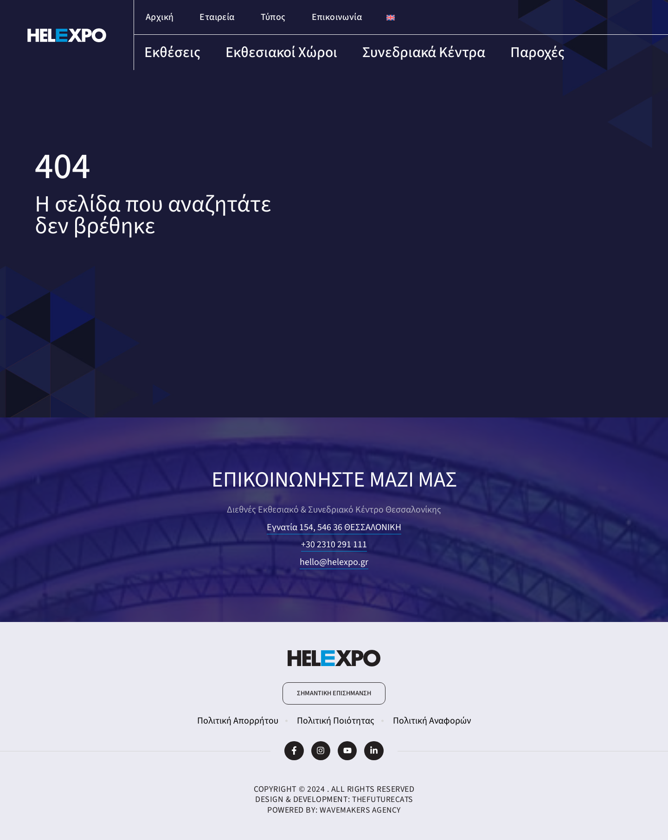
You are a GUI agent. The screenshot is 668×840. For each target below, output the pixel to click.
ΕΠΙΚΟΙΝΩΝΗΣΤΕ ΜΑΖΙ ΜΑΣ (334, 479)
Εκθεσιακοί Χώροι (281, 52)
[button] (334, 693)
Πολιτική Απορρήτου (237, 720)
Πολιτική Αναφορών (432, 720)
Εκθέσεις (172, 52)
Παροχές (537, 52)
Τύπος (273, 17)
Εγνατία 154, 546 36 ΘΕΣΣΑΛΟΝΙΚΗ (334, 527)
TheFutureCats (383, 799)
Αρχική (159, 17)
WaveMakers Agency (360, 810)
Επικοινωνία (337, 17)
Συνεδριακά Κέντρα (423, 52)
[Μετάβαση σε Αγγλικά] (390, 17)
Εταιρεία (216, 17)
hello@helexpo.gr (334, 562)
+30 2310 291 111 (334, 544)
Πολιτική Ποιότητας (335, 720)
